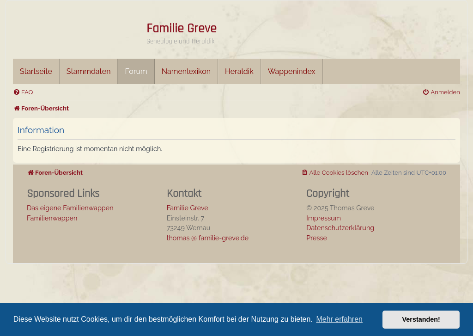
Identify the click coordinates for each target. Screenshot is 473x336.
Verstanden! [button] (421, 319)
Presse (316, 238)
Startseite (36, 71)
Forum (136, 71)
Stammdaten (89, 71)
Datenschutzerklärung (340, 228)
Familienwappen (52, 218)
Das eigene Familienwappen (70, 208)
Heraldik (239, 71)
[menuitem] (23, 92)
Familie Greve (181, 28)
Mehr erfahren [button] (339, 319)
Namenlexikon (186, 71)
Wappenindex (291, 71)
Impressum (323, 218)
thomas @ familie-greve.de (208, 238)
